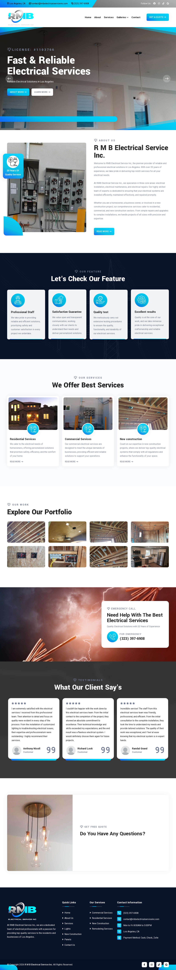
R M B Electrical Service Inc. (39, 964)
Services (109, 17)
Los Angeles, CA (16, 3)
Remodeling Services (101, 928)
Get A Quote (157, 17)
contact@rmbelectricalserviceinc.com (48, 3)
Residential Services (101, 918)
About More (18, 92)
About (97, 17)
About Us (67, 918)
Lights (66, 928)
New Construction (72, 934)
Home (88, 17)
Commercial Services (101, 912)
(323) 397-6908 (80, 3)
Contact (135, 17)
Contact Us (68, 945)
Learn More (42, 92)
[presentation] (9, 78)
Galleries (121, 17)
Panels (66, 939)
